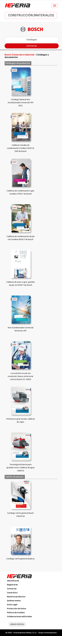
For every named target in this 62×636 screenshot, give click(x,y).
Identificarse (13, 580)
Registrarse (12, 584)
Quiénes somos (14, 600)
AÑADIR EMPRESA (17, 624)
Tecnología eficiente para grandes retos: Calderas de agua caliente (20, 467)
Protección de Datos (16, 608)
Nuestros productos (16, 596)
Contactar (31, 45)
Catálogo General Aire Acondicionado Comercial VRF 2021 (20, 102)
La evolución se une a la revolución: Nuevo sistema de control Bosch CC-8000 (20, 376)
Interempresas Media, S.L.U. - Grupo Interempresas (35, 632)
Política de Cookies (16, 612)
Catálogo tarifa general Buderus (20, 558)
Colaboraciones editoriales (19, 616)
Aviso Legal (12, 604)
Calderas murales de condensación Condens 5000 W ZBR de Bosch (20, 148)
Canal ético (12, 592)
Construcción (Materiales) (31, 15)
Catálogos (31, 39)
